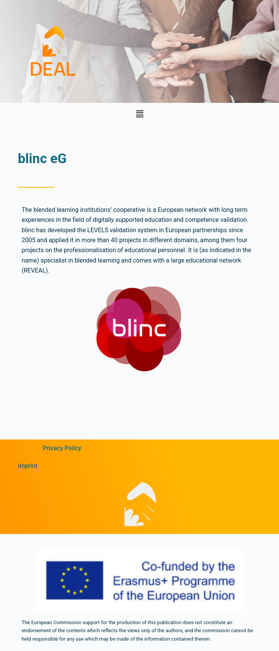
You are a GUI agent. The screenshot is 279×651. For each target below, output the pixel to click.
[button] (139, 114)
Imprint (27, 465)
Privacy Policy (62, 448)
